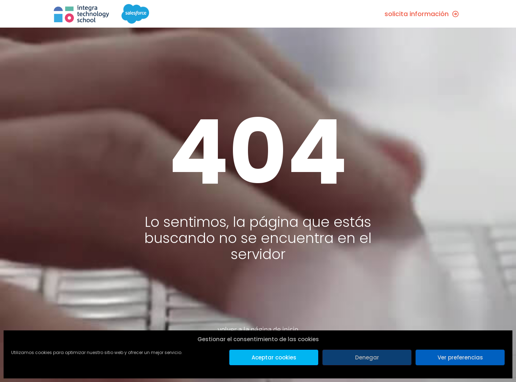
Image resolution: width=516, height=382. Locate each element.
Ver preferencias (460, 357)
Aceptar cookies (274, 357)
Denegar (367, 357)
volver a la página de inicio (258, 329)
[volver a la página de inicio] (258, 308)
